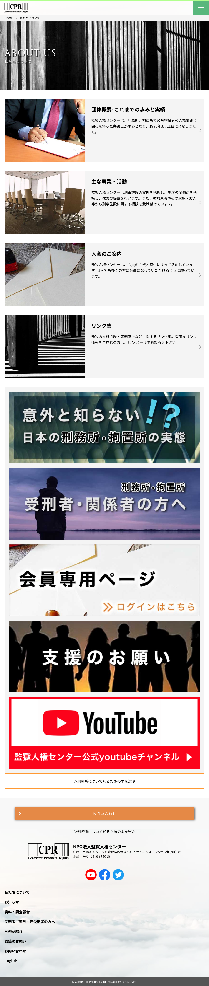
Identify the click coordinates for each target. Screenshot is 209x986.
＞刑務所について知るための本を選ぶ (105, 781)
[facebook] (104, 874)
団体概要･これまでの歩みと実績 (128, 109)
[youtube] (91, 874)
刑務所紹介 (14, 931)
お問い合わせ (105, 813)
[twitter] (118, 874)
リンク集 (101, 325)
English (11, 960)
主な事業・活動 (109, 181)
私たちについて (17, 892)
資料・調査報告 (17, 911)
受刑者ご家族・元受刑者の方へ (30, 921)
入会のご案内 (106, 253)
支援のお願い (15, 941)
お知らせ (12, 902)
